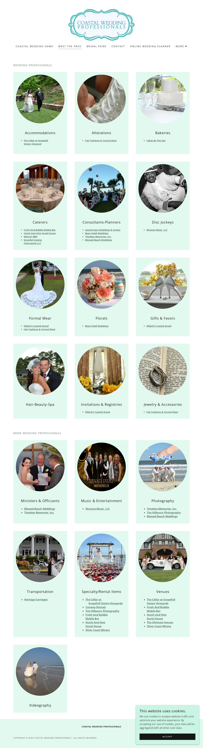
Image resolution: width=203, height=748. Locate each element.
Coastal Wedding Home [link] (34, 46)
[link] (101, 24)
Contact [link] (118, 46)
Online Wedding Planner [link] (150, 46)
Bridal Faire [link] (96, 46)
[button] (181, 46)
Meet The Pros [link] (70, 46)
